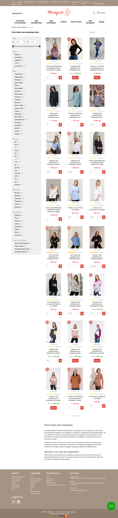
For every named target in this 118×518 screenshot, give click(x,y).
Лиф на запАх (20, 246)
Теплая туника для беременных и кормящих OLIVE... (75, 115)
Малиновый (20, 94)
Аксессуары (15, 485)
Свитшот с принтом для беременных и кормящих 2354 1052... (97, 68)
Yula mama (20, 66)
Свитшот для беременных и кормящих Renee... (75, 351)
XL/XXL (18, 167)
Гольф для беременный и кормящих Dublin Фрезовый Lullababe (53, 68)
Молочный (19, 117)
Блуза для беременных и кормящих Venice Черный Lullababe (97, 162)
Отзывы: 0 (57, 63)
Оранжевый (20, 88)
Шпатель (19, 195)
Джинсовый (20, 82)
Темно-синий (20, 108)
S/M (17, 150)
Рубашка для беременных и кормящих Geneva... (53, 162)
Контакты (65, 2)
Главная (14, 27)
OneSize (19, 184)
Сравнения (50, 481)
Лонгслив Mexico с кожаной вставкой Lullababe (53, 304)
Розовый (19, 122)
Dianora (18, 54)
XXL (17, 170)
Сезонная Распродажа (18, 476)
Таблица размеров (29, 2)
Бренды (32, 487)
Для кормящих (22, 27)
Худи (17, 218)
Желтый (19, 102)
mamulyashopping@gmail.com (79, 490)
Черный (19, 134)
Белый (18, 128)
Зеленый (19, 80)
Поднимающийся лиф (23, 249)
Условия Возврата (35, 493)
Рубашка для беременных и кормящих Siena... (97, 115)
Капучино (19, 97)
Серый (18, 111)
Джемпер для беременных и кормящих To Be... (75, 68)
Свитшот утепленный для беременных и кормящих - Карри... (75, 398)
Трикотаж (20, 198)
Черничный (20, 74)
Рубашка (19, 215)
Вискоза (19, 207)
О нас (13, 2)
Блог (31, 489)
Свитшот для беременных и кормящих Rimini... (75, 304)
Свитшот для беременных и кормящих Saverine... (97, 304)
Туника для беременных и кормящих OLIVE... (54, 115)
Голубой (19, 100)
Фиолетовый (20, 105)
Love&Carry (20, 57)
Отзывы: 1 (101, 252)
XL (17, 165)
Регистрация (100, 4)
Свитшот (19, 221)
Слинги (14, 483)
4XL (17, 182)
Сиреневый (20, 77)
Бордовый (19, 114)
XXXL (18, 176)
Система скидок (55, 2)
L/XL (17, 162)
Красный (19, 91)
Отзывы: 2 (57, 252)
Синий (18, 131)
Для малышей (16, 487)
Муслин (18, 193)
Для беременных (17, 479)
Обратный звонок (52, 483)
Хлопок (19, 204)
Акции (13, 489)
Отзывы (19, 2)
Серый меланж (21, 119)
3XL (17, 179)
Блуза (18, 232)
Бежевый (19, 125)
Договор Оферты (35, 491)
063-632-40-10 (17, 13)
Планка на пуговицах (23, 243)
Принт (18, 85)
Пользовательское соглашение (56, 485)
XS (17, 142)
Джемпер (19, 226)
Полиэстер (19, 201)
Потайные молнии (22, 252)
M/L (17, 156)
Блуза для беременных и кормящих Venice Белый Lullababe (54, 209)
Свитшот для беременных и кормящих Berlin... (97, 257)
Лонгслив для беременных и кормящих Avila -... (53, 257)
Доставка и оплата (43, 2)
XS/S (17, 145)
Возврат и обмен (17, 4)
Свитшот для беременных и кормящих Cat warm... (97, 351)
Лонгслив (19, 235)
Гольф (18, 229)
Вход (94, 3)
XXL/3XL (19, 173)
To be (18, 63)
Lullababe (19, 60)
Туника (18, 224)
